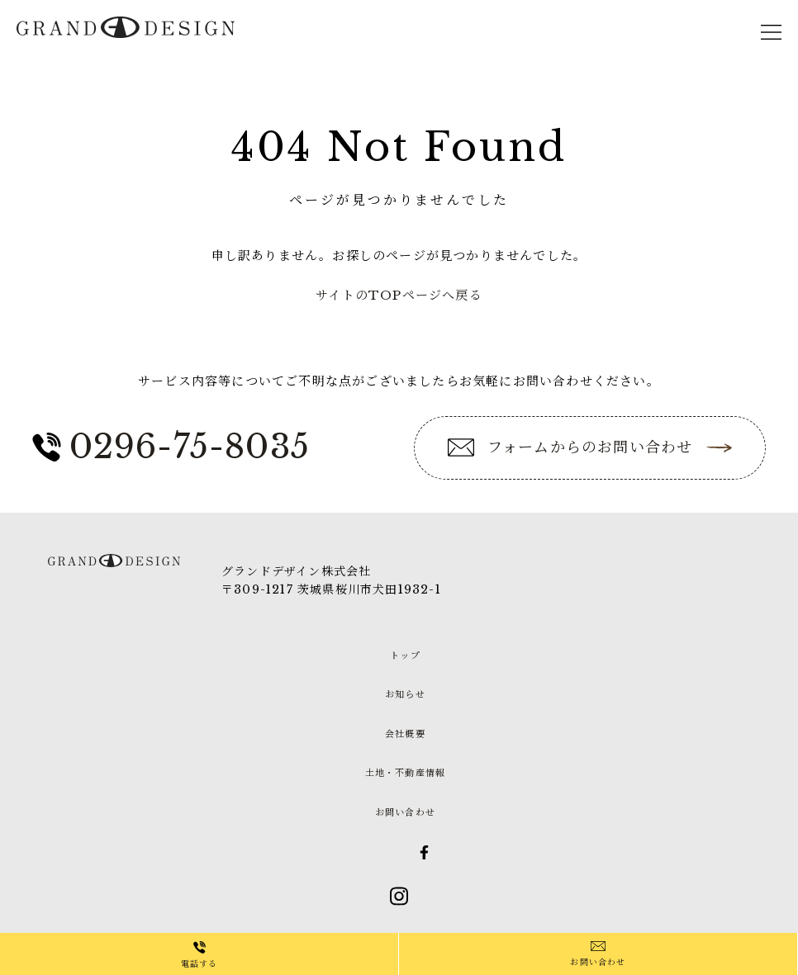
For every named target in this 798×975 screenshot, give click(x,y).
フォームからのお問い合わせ (590, 447)
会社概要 (405, 734)
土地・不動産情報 (405, 773)
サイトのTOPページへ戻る (399, 295)
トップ (405, 655)
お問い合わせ (597, 962)
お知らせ (405, 694)
